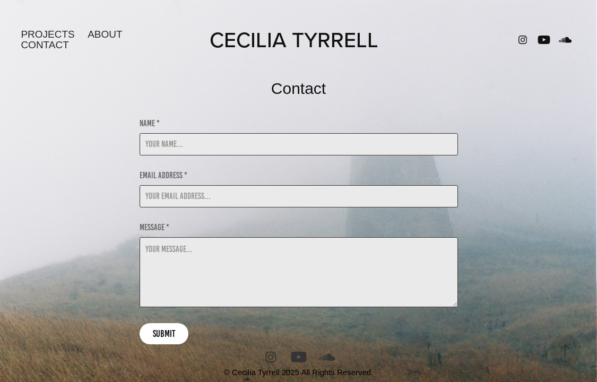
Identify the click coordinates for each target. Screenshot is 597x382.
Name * (150, 123)
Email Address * (163, 175)
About (105, 34)
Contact (44, 44)
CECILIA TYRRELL (294, 39)
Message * (154, 227)
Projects (47, 34)
